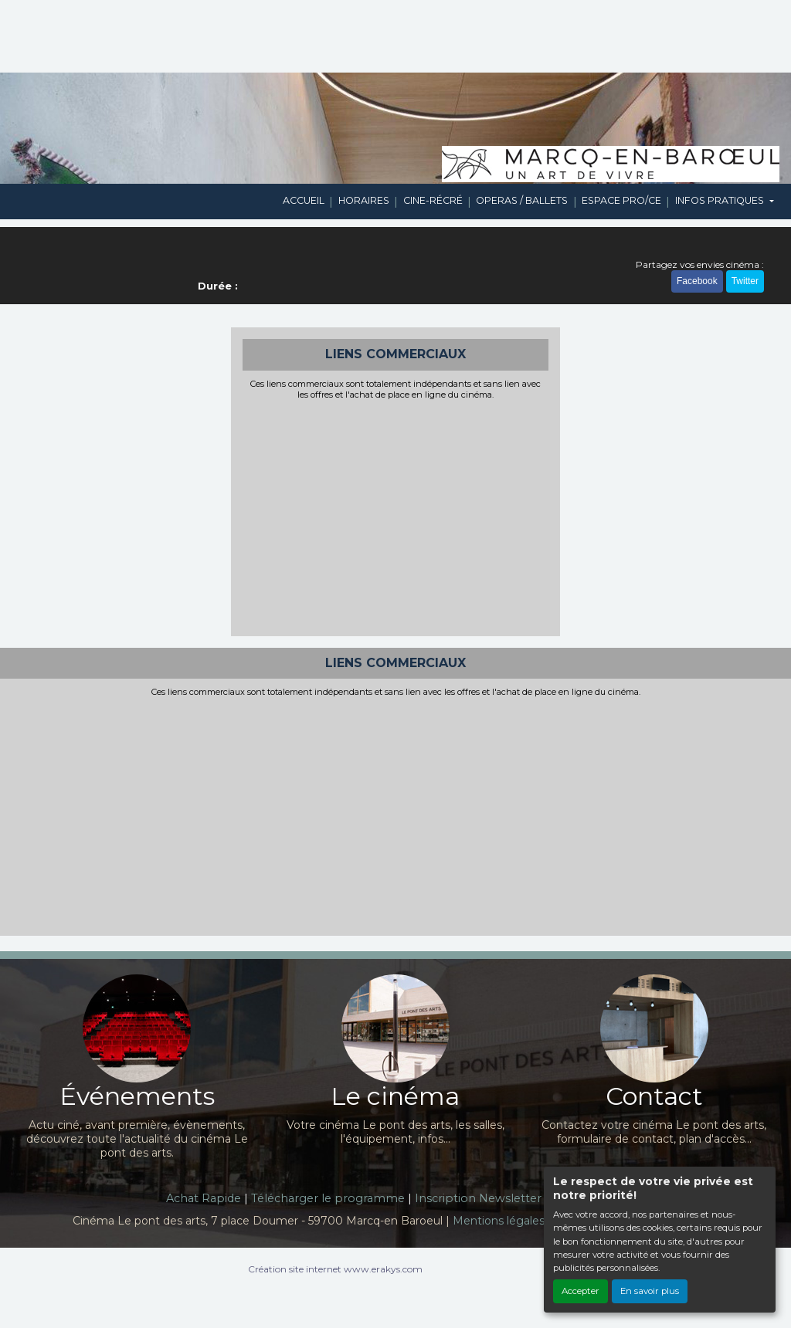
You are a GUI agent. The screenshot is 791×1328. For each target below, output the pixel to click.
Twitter (745, 281)
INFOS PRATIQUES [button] (720, 200)
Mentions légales (499, 1221)
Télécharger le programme (328, 1198)
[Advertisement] (396, 516)
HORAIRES (363, 200)
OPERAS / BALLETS (522, 200)
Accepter (580, 1291)
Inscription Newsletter (478, 1198)
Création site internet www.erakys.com (335, 1269)
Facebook (697, 281)
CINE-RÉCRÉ (433, 200)
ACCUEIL (303, 200)
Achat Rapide (203, 1198)
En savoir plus (649, 1291)
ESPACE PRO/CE (621, 200)
